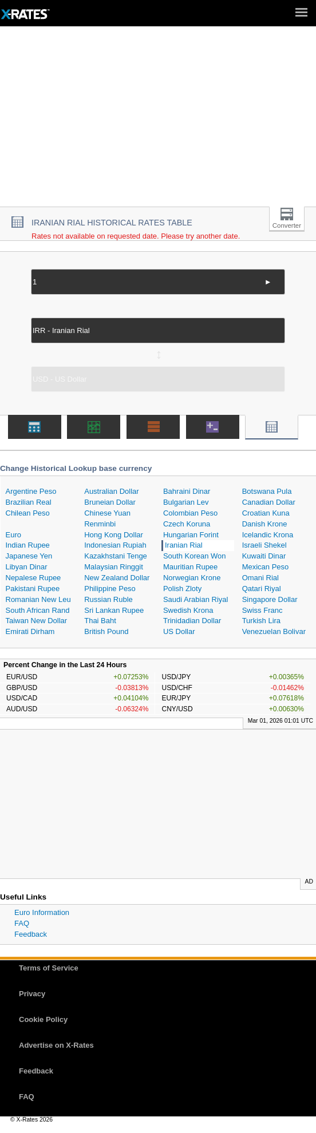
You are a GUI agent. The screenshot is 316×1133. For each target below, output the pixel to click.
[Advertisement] (158, 121)
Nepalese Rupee (33, 577)
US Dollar (179, 631)
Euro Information (41, 912)
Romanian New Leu (38, 599)
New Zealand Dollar (116, 577)
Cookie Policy (43, 1019)
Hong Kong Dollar (113, 534)
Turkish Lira (261, 620)
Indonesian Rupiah (115, 545)
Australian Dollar (111, 491)
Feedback (30, 934)
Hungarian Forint (191, 534)
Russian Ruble (108, 599)
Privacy (32, 993)
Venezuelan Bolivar (274, 631)
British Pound (106, 631)
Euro (13, 534)
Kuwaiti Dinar (264, 556)
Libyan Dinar (27, 566)
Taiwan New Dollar (37, 620)
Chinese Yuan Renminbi (107, 518)
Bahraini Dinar (186, 491)
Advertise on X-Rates (56, 1045)
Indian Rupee (28, 545)
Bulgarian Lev (186, 502)
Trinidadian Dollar (192, 620)
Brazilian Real (29, 502)
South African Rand (38, 610)
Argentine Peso (31, 491)
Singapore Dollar (270, 599)
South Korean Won (194, 556)
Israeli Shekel (264, 545)
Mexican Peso (265, 566)
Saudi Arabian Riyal (195, 599)
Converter (286, 225)
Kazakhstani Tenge (115, 556)
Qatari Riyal (261, 588)
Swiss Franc (262, 610)
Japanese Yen (29, 556)
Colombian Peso (190, 513)
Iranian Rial (184, 545)
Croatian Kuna (266, 513)
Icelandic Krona (268, 534)
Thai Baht (100, 620)
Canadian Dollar (268, 502)
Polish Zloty (182, 588)
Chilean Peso (28, 513)
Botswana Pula (267, 491)
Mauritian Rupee (190, 566)
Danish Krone (264, 524)
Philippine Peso (110, 588)
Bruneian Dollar (110, 502)
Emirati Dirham (30, 631)
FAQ (21, 923)
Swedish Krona (188, 610)
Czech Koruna (186, 524)
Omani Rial (260, 577)
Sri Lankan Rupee (114, 610)
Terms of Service (48, 968)
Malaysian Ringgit (113, 566)
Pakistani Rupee (33, 588)
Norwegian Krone (191, 577)
